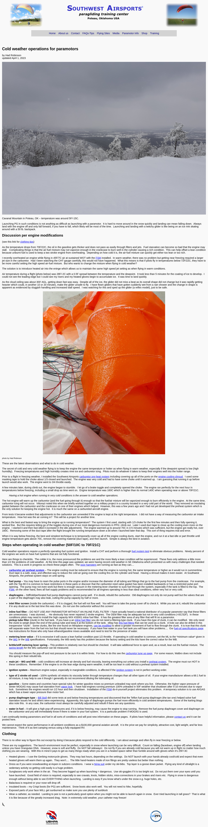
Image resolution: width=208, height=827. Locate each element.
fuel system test (140, 551)
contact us (180, 716)
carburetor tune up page (139, 653)
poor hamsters (88, 564)
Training (154, 33)
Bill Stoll (42, 697)
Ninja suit (99, 764)
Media (116, 33)
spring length (16, 647)
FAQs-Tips (88, 33)
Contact (75, 33)
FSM (98, 257)
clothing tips (27, 241)
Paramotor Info (130, 33)
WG (15, 639)
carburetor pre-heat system (95, 476)
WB (27, 639)
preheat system (157, 661)
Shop (144, 33)
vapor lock (67, 686)
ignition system (124, 670)
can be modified (102, 625)
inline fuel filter (83, 620)
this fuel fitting (126, 622)
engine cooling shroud (170, 476)
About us (63, 33)
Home (52, 33)
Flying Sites (103, 33)
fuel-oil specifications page (188, 628)
